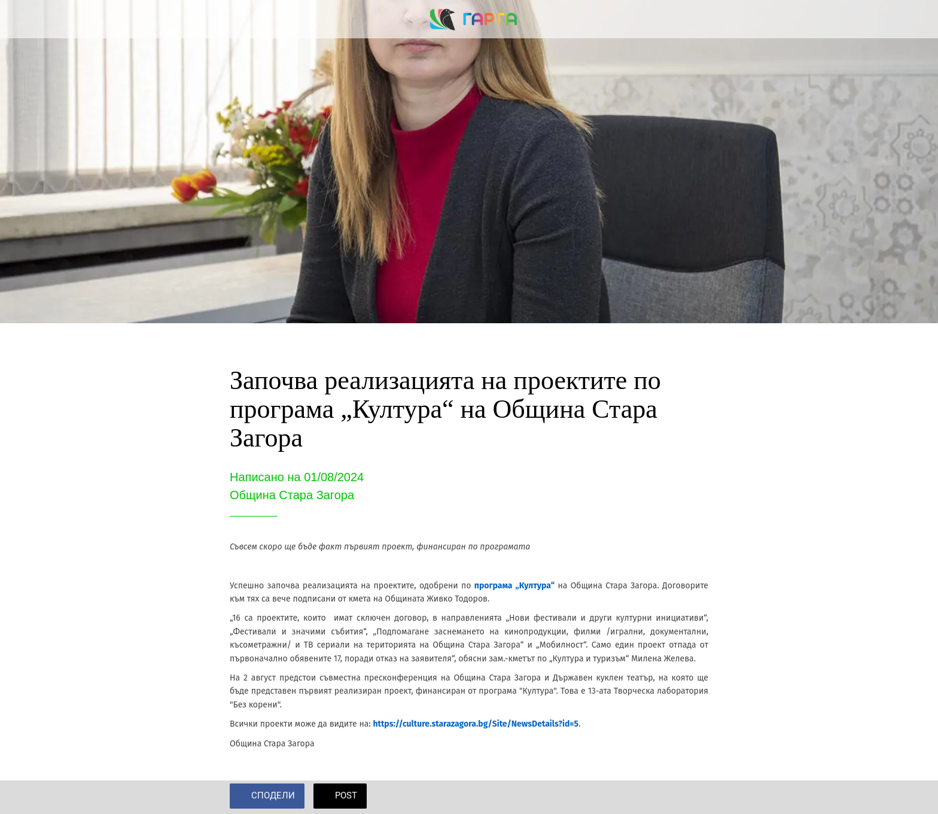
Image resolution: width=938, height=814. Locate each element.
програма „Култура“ (514, 586)
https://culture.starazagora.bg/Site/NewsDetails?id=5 (475, 724)
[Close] (24, 19)
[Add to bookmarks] (694, 797)
